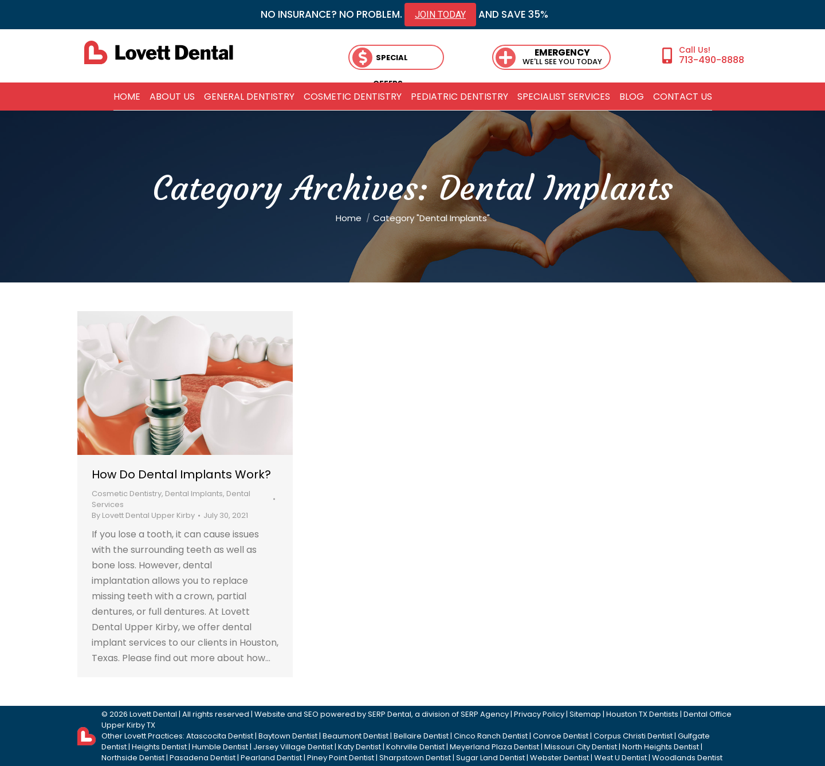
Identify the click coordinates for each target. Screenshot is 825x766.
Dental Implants (194, 493)
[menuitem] (126, 96)
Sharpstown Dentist (415, 757)
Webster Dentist (559, 757)
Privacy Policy (539, 714)
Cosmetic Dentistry (127, 493)
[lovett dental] (158, 52)
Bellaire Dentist (421, 735)
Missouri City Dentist (580, 746)
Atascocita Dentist (219, 735)
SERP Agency (485, 714)
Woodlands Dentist (687, 757)
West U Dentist (620, 757)
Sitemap (585, 714)
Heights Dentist (159, 746)
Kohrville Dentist (415, 746)
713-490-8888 (711, 59)
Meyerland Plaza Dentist (494, 746)
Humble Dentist (220, 746)
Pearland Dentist (271, 757)
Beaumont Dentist (355, 735)
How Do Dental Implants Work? (181, 474)
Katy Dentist (359, 746)
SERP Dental (389, 714)
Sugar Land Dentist (490, 757)
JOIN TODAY (440, 14)
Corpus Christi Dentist (633, 735)
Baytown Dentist (287, 735)
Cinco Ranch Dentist (491, 735)
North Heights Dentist (660, 746)
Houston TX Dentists (642, 714)
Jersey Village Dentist (293, 746)
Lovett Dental (153, 714)
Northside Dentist (132, 757)
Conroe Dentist (560, 735)
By (143, 515)
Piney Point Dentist (340, 757)
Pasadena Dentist (202, 757)
